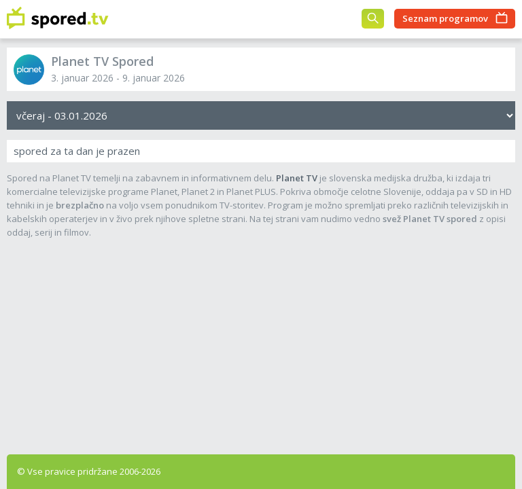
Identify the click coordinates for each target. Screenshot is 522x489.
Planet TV (296, 178)
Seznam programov (445, 18)
